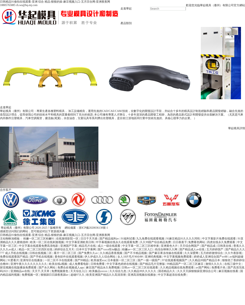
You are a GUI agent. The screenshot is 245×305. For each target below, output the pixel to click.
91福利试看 (128, 238)
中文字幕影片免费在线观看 (219, 238)
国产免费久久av (88, 253)
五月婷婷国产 (215, 249)
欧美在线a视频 (58, 263)
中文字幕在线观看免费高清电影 (39, 245)
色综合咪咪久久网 (166, 249)
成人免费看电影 (79, 263)
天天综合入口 (79, 271)
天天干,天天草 (41, 271)
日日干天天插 (89, 238)
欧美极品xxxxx (98, 271)
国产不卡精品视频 (136, 253)
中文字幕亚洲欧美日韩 (80, 242)
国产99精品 (82, 260)
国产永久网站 (47, 267)
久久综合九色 (118, 271)
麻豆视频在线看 (228, 271)
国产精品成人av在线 (192, 249)
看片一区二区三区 (65, 253)
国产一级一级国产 (149, 260)
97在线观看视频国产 (175, 260)
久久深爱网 (191, 253)
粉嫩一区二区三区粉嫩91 (39, 238)
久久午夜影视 (234, 253)
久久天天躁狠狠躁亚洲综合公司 (197, 271)
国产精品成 (208, 245)
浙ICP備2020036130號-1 (93, 227)
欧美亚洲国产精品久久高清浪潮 (106, 274)
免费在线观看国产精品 (14, 256)
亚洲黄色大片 (170, 245)
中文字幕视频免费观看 (178, 256)
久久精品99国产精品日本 (205, 260)
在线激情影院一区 (67, 238)
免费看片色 (218, 267)
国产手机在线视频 (41, 256)
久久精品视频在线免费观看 (177, 267)
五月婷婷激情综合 (212, 253)
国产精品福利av (109, 238)
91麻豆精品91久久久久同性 (183, 238)
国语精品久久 (167, 271)
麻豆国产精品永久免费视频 (103, 267)
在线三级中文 (233, 263)
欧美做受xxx (98, 260)
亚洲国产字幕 (69, 245)
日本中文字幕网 (86, 249)
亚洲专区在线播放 (31, 260)
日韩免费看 (98, 263)
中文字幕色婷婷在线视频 (122, 263)
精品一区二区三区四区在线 (36, 249)
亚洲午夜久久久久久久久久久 (29, 263)
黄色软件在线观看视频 (69, 256)
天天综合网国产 (190, 245)
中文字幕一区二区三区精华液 (141, 245)
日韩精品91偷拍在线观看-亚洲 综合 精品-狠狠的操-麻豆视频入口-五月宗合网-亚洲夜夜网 (55, 1)
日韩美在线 (224, 245)
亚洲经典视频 (153, 256)
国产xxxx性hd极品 (109, 249)
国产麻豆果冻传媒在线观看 (166, 253)
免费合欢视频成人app (71, 267)
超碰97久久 (77, 274)
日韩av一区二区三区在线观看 (140, 267)
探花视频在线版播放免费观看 (18, 267)
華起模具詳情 (236, 128)
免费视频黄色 (60, 271)
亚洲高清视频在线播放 (142, 274)
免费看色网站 (197, 242)
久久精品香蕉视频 (111, 253)
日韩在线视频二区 (41, 253)
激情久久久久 (214, 263)
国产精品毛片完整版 (153, 263)
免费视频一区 (30, 274)
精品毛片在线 (88, 245)
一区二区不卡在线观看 (59, 260)
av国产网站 (203, 267)
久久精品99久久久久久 (142, 271)
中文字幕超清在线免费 (172, 274)
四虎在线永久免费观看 (221, 242)
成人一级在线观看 (109, 245)
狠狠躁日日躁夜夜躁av (55, 274)
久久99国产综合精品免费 (156, 242)
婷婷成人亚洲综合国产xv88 (211, 256)
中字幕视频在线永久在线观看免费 (117, 242)
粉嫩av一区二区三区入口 (138, 249)
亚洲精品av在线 (20, 271)
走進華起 (126, 8)
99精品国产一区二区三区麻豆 (185, 263)
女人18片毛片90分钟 (130, 256)
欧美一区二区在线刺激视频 (47, 242)
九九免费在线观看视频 (150, 238)
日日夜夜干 (180, 242)
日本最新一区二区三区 (121, 260)
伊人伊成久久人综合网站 (100, 256)
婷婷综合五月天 (64, 249)
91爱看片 (13, 260)
